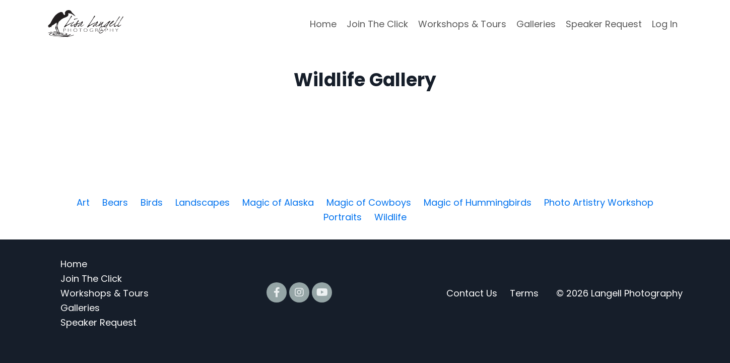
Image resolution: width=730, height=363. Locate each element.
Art (83, 202)
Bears (115, 202)
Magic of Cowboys (368, 202)
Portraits (342, 217)
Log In (665, 24)
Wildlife (390, 217)
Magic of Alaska (278, 202)
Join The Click (377, 24)
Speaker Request (604, 24)
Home (323, 24)
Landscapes (202, 202)
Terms (524, 293)
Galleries (536, 24)
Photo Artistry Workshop (598, 202)
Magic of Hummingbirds (478, 202)
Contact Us (471, 293)
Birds (152, 202)
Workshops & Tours (462, 24)
